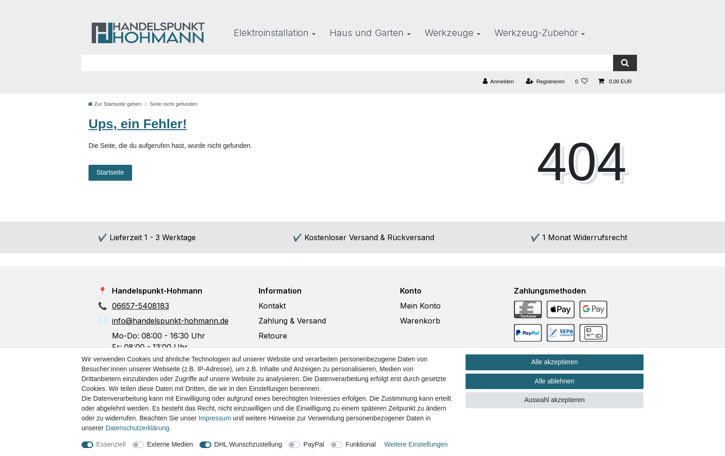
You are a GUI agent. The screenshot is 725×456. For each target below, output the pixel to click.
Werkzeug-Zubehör (536, 32)
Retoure (273, 335)
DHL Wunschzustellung (248, 444)
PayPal (313, 444)
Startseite (110, 172)
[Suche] (625, 63)
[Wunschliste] (581, 81)
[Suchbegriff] (347, 63)
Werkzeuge (449, 32)
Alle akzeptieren (554, 362)
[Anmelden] (498, 81)
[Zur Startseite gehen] (114, 104)
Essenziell (111, 444)
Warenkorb (420, 320)
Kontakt (272, 305)
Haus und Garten (367, 32)
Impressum (215, 418)
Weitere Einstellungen (416, 444)
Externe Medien (170, 444)
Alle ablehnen (555, 381)
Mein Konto (420, 305)
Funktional (361, 444)
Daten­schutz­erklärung (137, 428)
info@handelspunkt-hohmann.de (170, 320)
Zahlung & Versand (292, 320)
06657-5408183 (140, 305)
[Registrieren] (545, 81)
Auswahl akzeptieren (554, 400)
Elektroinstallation (271, 32)
